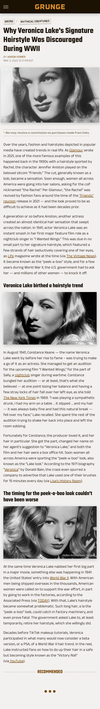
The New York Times (19, 398)
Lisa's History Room (65, 481)
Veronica (11, 469)
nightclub (22, 375)
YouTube (16, 661)
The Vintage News (80, 256)
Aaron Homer (16, 56)
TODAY (43, 600)
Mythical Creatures (35, 21)
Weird (9, 21)
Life (11, 256)
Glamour (76, 150)
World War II (59, 578)
